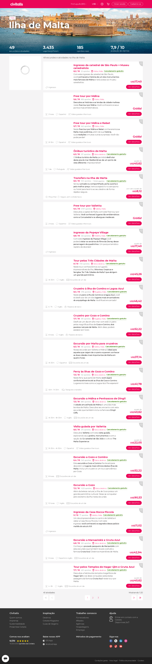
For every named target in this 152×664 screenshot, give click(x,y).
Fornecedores (82, 618)
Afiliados (79, 621)
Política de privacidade (127, 661)
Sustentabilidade (17, 624)
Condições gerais (101, 661)
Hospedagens (82, 627)
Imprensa (14, 621)
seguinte (133, 597)
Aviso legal (113, 661)
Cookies (141, 661)
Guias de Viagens (50, 624)
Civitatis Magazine (51, 621)
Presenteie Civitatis (18, 627)
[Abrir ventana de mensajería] (5, 658)
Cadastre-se (135, 4)
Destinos (47, 618)
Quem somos (16, 618)
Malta (12, 18)
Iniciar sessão (120, 4)
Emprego (80, 630)
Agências (80, 624)
